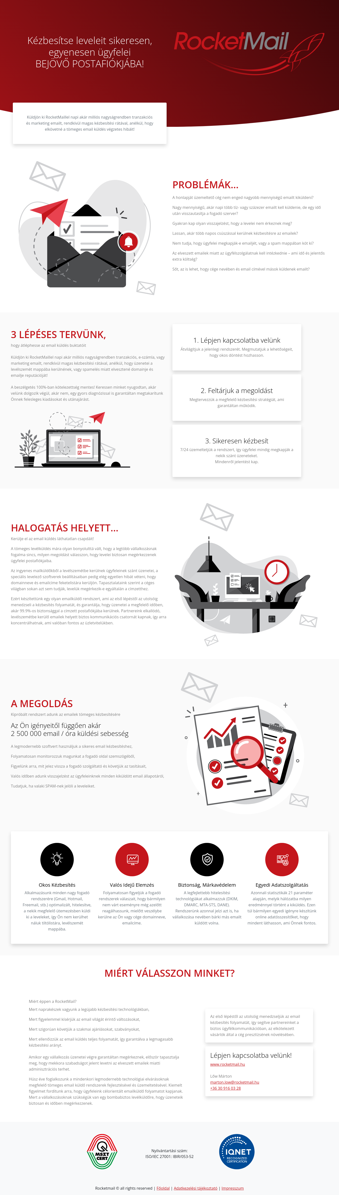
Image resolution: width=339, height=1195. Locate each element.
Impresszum (232, 1188)
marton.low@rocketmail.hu (234, 1082)
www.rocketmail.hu (227, 1064)
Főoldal (163, 1188)
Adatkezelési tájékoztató (195, 1188)
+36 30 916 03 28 (225, 1088)
